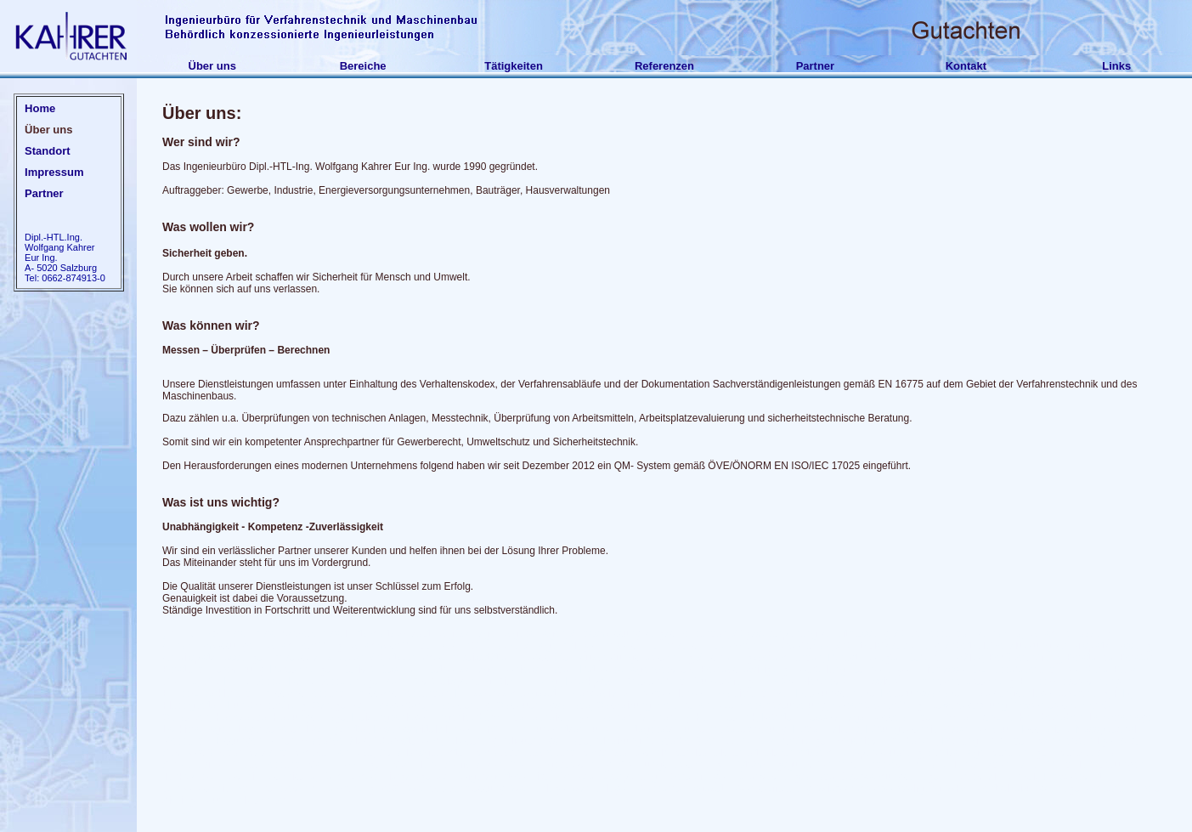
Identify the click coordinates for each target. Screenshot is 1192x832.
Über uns (212, 65)
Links (1116, 65)
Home (40, 108)
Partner (815, 65)
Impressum (54, 172)
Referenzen (664, 65)
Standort (47, 150)
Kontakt (966, 65)
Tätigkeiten (513, 65)
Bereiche (363, 65)
